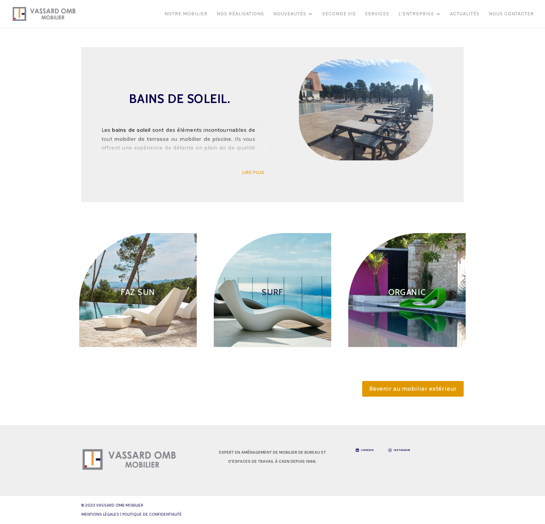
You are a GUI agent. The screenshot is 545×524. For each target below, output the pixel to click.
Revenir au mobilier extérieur (413, 388)
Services (377, 14)
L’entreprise (416, 14)
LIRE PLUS (253, 172)
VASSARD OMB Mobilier (119, 505)
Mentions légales (100, 514)
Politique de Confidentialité (152, 514)
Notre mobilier (186, 14)
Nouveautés (289, 14)
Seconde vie (339, 14)
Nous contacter (511, 14)
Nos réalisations (240, 14)
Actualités (465, 14)
